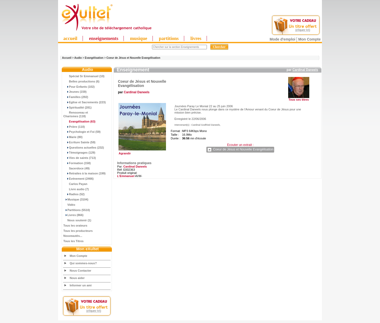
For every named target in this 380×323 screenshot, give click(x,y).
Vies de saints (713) (79, 157)
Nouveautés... (72, 235)
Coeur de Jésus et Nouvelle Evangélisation (133, 57)
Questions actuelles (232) (83, 147)
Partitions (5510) (76, 210)
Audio (78, 57)
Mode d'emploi (282, 39)
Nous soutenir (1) (77, 220)
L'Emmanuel (125, 176)
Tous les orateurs (75, 225)
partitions (169, 38)
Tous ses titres (298, 99)
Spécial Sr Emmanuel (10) (83, 76)
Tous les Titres (73, 241)
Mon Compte (309, 39)
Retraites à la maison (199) (84, 173)
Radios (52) (74, 194)
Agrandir (141, 152)
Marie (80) (73, 137)
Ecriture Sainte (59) (79, 142)
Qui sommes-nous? (83, 263)
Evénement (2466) (78, 178)
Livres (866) (73, 215)
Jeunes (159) (75, 91)
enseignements (103, 38)
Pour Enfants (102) (78, 86)
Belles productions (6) (81, 81)
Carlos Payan (75, 183)
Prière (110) (74, 126)
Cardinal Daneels (305, 70)
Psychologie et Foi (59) (82, 131)
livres (195, 38)
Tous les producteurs (78, 230)
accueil (70, 38)
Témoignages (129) (79, 152)
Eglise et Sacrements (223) (84, 102)
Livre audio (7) (76, 189)
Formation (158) (77, 163)
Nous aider (77, 278)
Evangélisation (94, 57)
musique (138, 38)
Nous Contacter (80, 270)
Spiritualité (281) (77, 107)
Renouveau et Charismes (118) (75, 114)
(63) (79, 121)
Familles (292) (75, 97)
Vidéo (69, 204)
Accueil (67, 57)
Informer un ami (81, 285)
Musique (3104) (75, 199)
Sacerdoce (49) (76, 168)
